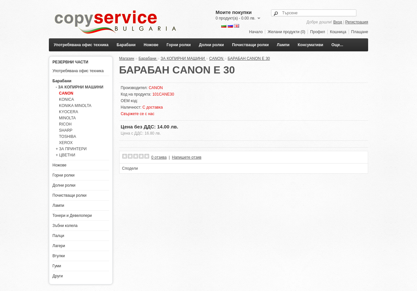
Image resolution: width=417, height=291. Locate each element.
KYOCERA (68, 112)
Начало (256, 32)
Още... (337, 45)
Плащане (359, 32)
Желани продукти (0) (286, 32)
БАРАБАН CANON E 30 (249, 58)
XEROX (66, 142)
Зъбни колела (65, 225)
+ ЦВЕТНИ (65, 155)
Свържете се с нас (137, 114)
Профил (317, 32)
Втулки (58, 256)
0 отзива (158, 157)
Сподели (130, 168)
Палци (58, 235)
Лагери (58, 246)
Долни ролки (211, 45)
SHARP (65, 130)
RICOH (65, 124)
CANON (66, 93)
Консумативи (311, 45)
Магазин (126, 58)
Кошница (338, 32)
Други (57, 276)
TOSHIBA (67, 136)
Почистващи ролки (250, 45)
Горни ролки (178, 45)
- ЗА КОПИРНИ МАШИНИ (79, 87)
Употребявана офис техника (81, 45)
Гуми (56, 266)
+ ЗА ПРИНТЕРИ (71, 149)
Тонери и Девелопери (72, 215)
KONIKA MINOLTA (75, 105)
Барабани (126, 45)
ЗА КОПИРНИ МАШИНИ (183, 58)
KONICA (66, 99)
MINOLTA (67, 118)
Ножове (151, 45)
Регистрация (356, 22)
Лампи (283, 45)
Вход (337, 22)
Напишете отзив (186, 157)
